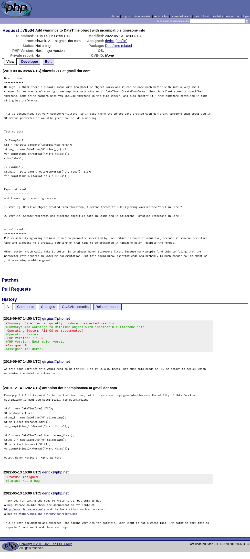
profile (121, 41)
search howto (202, 16)
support (126, 16)
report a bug (161, 16)
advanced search (181, 16)
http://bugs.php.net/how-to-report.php (48, 521)
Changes (48, 307)
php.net (115, 16)
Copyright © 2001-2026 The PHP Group (45, 551)
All (8, 307)
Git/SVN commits (75, 307)
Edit (48, 62)
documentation (142, 16)
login (246, 16)
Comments (25, 307)
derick (109, 41)
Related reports (107, 307)
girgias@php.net (56, 318)
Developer (29, 62)
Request (10, 30)
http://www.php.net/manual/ (24, 516)
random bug (233, 16)
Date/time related (118, 46)
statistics (218, 16)
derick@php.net (55, 478)
